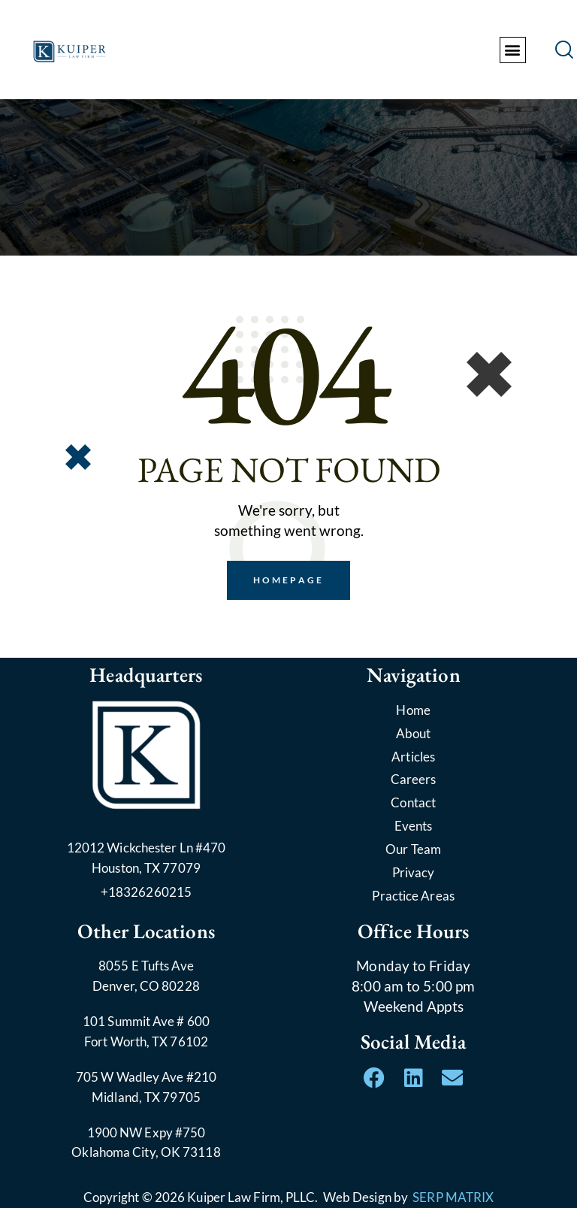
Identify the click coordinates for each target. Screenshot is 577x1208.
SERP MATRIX (453, 1197)
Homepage (288, 580)
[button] (513, 50)
